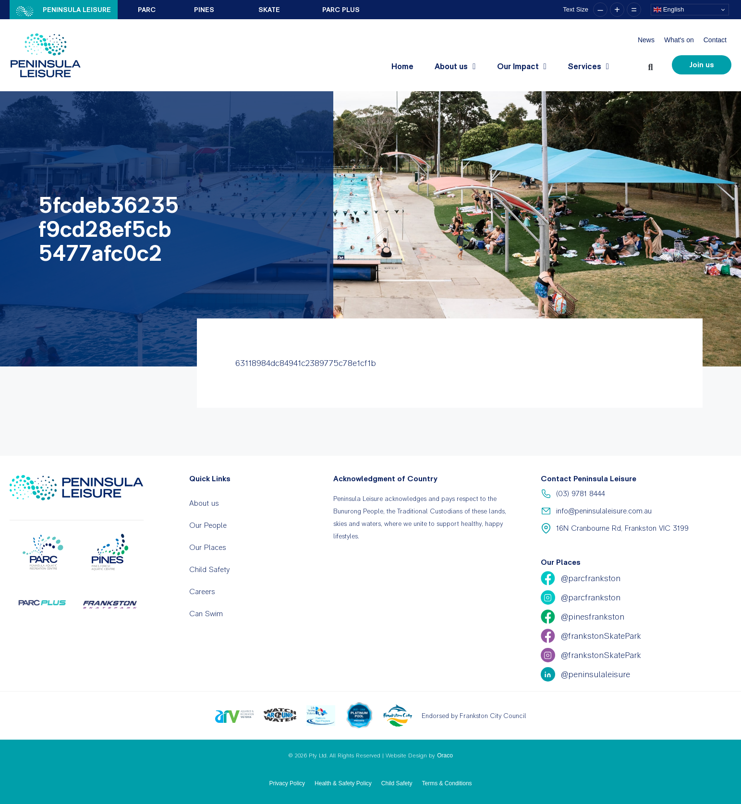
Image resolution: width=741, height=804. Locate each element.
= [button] (634, 9)
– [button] (600, 9)
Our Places (207, 547)
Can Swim (206, 613)
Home (402, 66)
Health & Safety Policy (343, 783)
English (669, 9)
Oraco (445, 755)
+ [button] (617, 9)
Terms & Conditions (447, 783)
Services (588, 66)
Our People (208, 525)
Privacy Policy (287, 783)
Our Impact (522, 66)
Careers (202, 591)
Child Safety (209, 569)
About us (455, 66)
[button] (652, 65)
